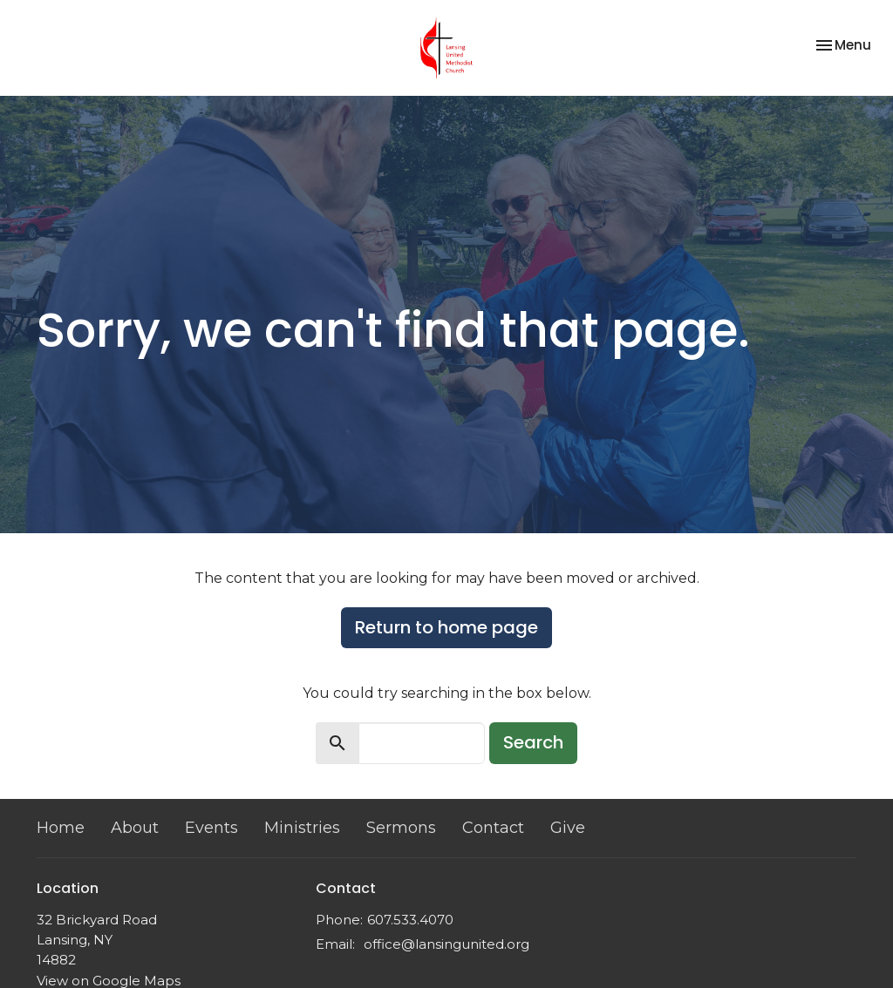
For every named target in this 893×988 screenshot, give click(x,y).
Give (567, 827)
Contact (493, 827)
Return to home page (446, 627)
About (135, 827)
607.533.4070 (410, 919)
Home (61, 827)
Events (211, 827)
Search (533, 742)
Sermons (401, 827)
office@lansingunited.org (446, 944)
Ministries (302, 827)
